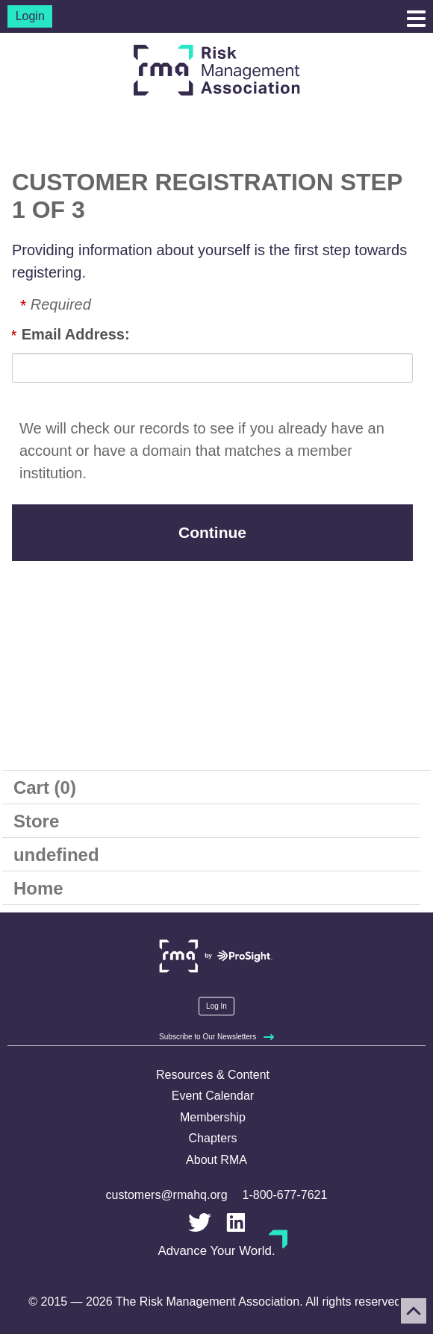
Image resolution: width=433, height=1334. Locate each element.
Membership (213, 1117)
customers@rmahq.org (167, 1195)
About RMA (216, 1159)
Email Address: (76, 334)
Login (30, 16)
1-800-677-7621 (285, 1195)
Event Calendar (213, 1095)
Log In (216, 1006)
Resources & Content (213, 1074)
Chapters (213, 1138)
